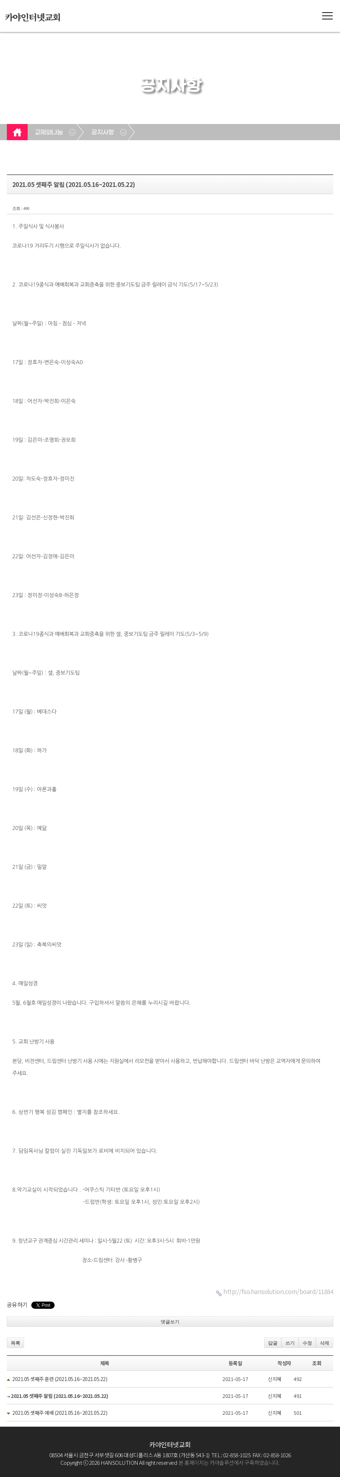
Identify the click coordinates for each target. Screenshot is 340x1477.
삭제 (324, 1343)
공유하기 (17, 1304)
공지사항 (102, 132)
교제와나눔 (49, 132)
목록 (15, 1343)
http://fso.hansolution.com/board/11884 (278, 1291)
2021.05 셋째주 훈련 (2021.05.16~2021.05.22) (59, 1378)
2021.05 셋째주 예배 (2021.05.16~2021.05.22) (59, 1412)
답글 (272, 1343)
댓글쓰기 (170, 1322)
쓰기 (290, 1343)
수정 (307, 1343)
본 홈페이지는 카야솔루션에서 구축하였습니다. (229, 1462)
